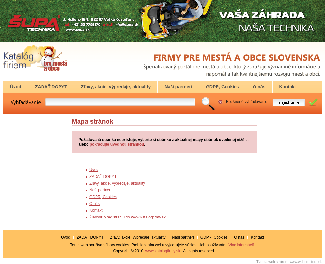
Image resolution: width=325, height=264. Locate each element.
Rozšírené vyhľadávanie (246, 101)
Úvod (93, 170)
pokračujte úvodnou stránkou (117, 144)
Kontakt (96, 210)
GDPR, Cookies (103, 197)
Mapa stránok (92, 121)
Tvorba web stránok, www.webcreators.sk (289, 262)
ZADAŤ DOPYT (102, 176)
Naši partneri (100, 190)
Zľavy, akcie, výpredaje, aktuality (117, 183)
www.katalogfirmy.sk (162, 251)
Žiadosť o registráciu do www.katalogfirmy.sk (127, 217)
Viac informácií (241, 245)
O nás (94, 203)
